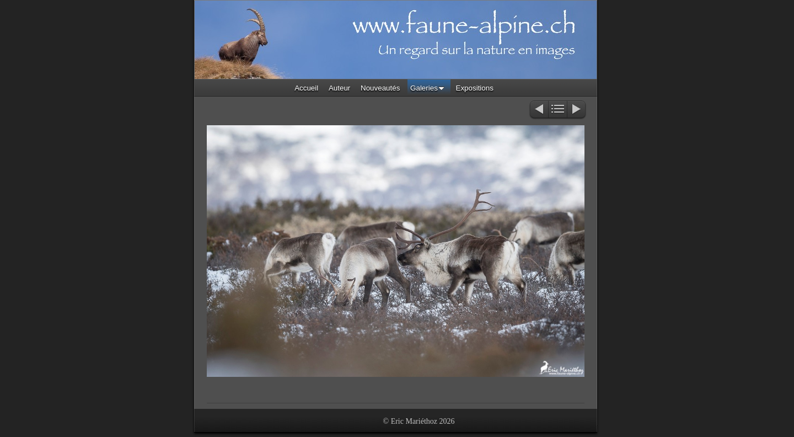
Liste (557, 110)
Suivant (577, 110)
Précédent (538, 110)
